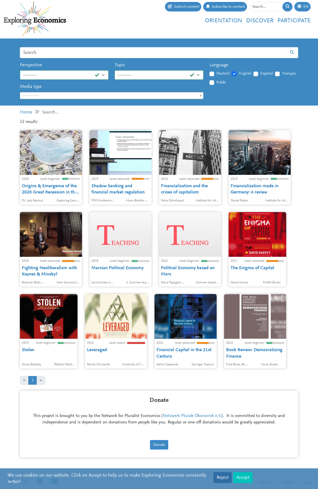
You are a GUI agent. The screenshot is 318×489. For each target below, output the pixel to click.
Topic (120, 65)
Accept (242, 477)
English (245, 73)
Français (289, 73)
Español (266, 73)
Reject (223, 477)
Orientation (223, 21)
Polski (221, 82)
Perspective (31, 65)
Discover (260, 21)
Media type (31, 86)
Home (26, 112)
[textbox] (111, 95)
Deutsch (223, 73)
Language (218, 65)
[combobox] (111, 95)
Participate (294, 21)
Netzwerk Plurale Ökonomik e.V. (192, 416)
